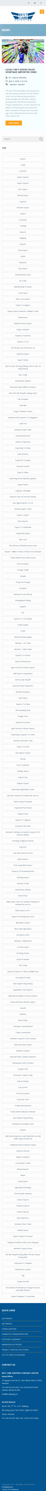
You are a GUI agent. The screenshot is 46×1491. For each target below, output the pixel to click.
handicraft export (23, 533)
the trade (23, 965)
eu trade (23, 280)
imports (23, 232)
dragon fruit (23, 1069)
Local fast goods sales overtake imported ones (21, 71)
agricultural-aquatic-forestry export (22, 996)
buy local (23, 539)
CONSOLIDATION (9, 1329)
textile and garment (23, 1105)
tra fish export (23, 947)
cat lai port (22, 1087)
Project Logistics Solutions (15, 1350)
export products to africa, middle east (22, 971)
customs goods (22, 466)
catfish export (22, 1230)
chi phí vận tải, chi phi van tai (23, 348)
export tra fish (23, 746)
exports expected (23, 442)
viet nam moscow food (23, 853)
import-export (23, 183)
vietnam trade (23, 883)
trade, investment (22, 1032)
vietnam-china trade (22, 1224)
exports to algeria (22, 820)
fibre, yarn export (23, 299)
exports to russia (22, 655)
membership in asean (23, 287)
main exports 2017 (22, 910)
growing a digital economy (23, 841)
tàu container (22, 399)
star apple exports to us (23, 503)
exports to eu (23, 341)
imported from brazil (23, 808)
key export (22, 268)
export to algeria (23, 305)
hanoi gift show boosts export (22, 1002)
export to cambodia (23, 527)
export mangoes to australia (22, 1296)
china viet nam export (23, 1044)
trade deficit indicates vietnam (22, 1111)
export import (23, 177)
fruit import (23, 250)
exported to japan (22, 460)
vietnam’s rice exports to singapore (23, 417)
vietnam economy (23, 722)
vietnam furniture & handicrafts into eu (23, 795)
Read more (14, 123)
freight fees (23, 716)
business (22, 262)
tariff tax (23, 423)
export (23, 159)
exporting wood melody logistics (22, 478)
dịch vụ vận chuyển (23, 679)
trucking (23, 226)
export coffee (23, 472)
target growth (23, 1281)
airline (22, 1175)
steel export (23, 1181)
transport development (23, 1026)
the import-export (23, 753)
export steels (22, 360)
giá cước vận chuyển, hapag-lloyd (23, 393)
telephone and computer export (23, 1145)
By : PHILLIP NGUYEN (17, 78)
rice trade (23, 375)
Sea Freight (7, 1318)
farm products (23, 564)
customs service (23, 1151)
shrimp (23, 759)
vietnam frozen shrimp (23, 594)
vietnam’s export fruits (23, 1248)
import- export (23, 515)
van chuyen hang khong (23, 1118)
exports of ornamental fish (23, 871)
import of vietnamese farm (23, 916)
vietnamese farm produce (23, 1063)
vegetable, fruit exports (23, 990)
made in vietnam (23, 1157)
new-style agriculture (23, 929)
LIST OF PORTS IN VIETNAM (13, 1355)
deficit (22, 256)
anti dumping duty (22, 710)
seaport (23, 606)
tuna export (23, 293)
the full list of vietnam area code (23, 545)
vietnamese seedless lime (23, 1124)
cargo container (22, 329)
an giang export (22, 953)
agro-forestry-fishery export (23, 667)
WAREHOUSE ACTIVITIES (12, 1344)
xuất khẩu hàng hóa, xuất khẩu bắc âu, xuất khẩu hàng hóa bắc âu (23, 1137)
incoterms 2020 (22, 935)
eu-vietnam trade (23, 1163)
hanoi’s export (23, 1199)
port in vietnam (23, 765)
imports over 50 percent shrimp (23, 496)
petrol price (23, 895)
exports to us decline (23, 618)
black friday (22, 1020)
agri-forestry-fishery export (22, 728)
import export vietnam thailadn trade (22, 311)
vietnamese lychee (23, 1269)
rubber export (23, 783)
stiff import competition (23, 673)
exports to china (23, 704)
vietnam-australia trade (23, 740)
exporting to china (22, 448)
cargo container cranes (22, 411)
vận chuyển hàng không (23, 983)
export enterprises (23, 661)
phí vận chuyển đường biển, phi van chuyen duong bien (23, 1255)
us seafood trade (23, 977)
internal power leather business (23, 1057)
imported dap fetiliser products (23, 387)
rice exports (23, 521)
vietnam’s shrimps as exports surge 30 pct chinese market (23, 833)
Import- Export (17, 84)
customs (22, 171)
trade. (23, 631)
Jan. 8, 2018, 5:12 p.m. (18, 81)
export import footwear (23, 1236)
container (23, 588)
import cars (23, 777)
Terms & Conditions (10, 1489)
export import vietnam (23, 801)
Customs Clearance (11, 1339)
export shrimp (23, 1081)
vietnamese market (23, 381)
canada (23, 576)
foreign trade (23, 570)
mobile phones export (23, 323)
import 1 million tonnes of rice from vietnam (23, 551)
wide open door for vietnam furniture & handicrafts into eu (22, 902)
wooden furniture (23, 692)
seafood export (23, 354)
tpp (23, 1275)
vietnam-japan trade (22, 509)
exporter (22, 847)
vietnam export (23, 207)
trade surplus (22, 625)
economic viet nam (23, 826)
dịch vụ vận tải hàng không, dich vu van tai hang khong (23, 367)
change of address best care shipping (23, 1242)
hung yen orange (23, 582)
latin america (23, 454)
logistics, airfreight (23, 490)
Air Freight (7, 1324)
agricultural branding (23, 1187)
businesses (22, 317)
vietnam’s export (23, 1050)
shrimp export (23, 195)
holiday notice (23, 771)
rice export (23, 189)
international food (23, 436)
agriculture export (23, 922)
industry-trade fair (23, 335)
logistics (22, 201)
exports (23, 244)
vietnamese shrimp (23, 889)
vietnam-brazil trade (22, 429)
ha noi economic (23, 1093)
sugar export (23, 484)
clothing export (23, 877)
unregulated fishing (23, 600)
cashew (23, 1130)
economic (23, 220)
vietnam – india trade (23, 649)
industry (23, 1014)
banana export (23, 1169)
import (23, 213)
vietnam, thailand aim (23, 941)
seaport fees (22, 814)
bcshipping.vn (7, 1487)
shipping (23, 238)
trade (22, 165)
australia (23, 405)
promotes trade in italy (23, 1075)
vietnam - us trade (23, 643)
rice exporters (23, 1218)
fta (23, 612)
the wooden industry (23, 1193)
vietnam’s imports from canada (23, 1038)
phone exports (23, 1212)
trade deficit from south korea (23, 557)
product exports (23, 1206)
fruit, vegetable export (23, 865)
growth (23, 1008)
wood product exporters (23, 685)
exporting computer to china (23, 734)
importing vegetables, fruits (22, 789)
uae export (22, 698)
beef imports (22, 859)
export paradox (23, 959)
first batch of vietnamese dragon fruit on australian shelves (23, 1288)
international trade (23, 274)
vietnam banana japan (23, 637)
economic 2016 (23, 1099)
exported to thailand (23, 1263)
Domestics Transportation (15, 1334)
